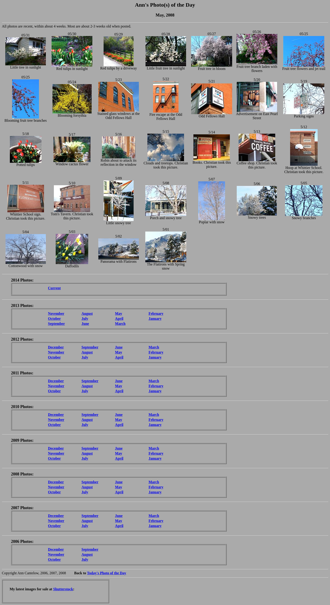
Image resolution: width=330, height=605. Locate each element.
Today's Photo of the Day (106, 573)
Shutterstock (63, 589)
